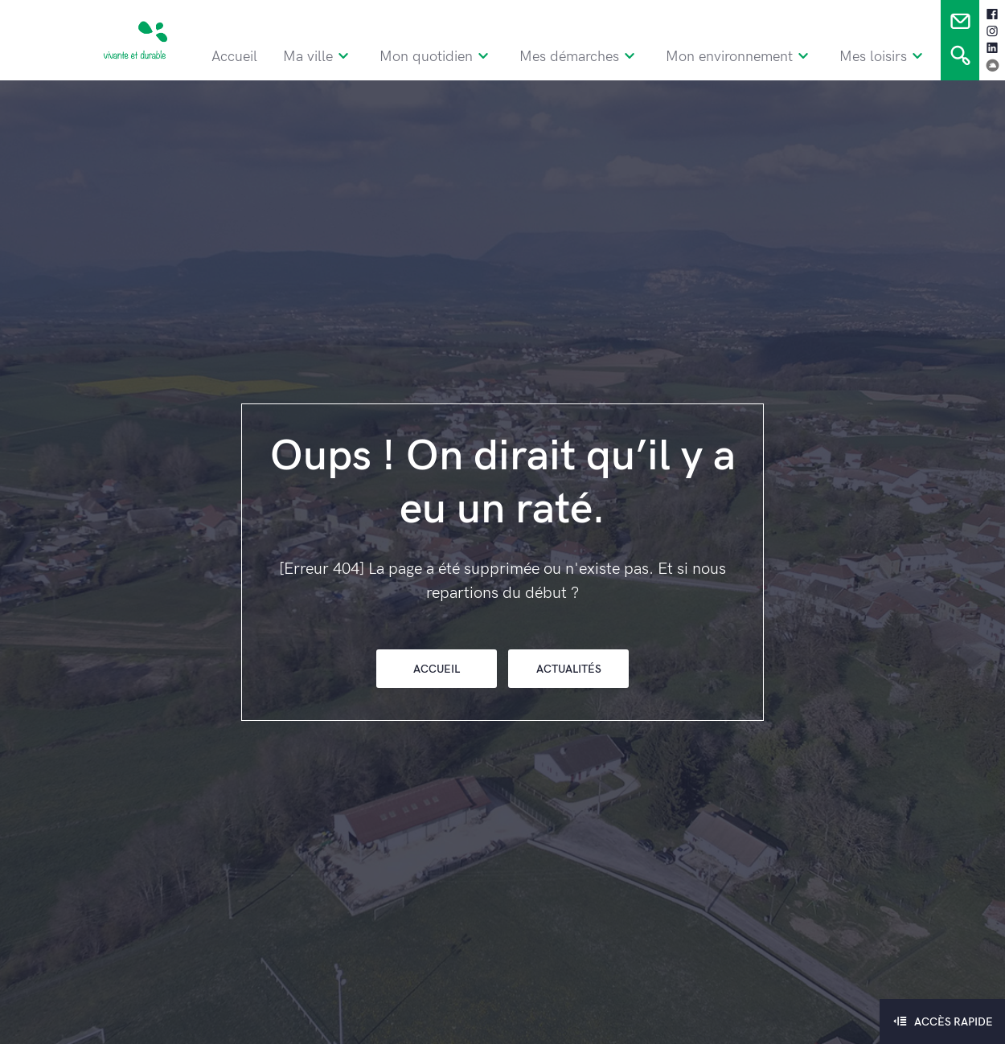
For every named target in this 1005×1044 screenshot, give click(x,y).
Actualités (568, 669)
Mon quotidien (458, 53)
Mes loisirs (899, 53)
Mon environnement (757, 53)
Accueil (242, 54)
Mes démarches (598, 53)
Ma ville (337, 53)
